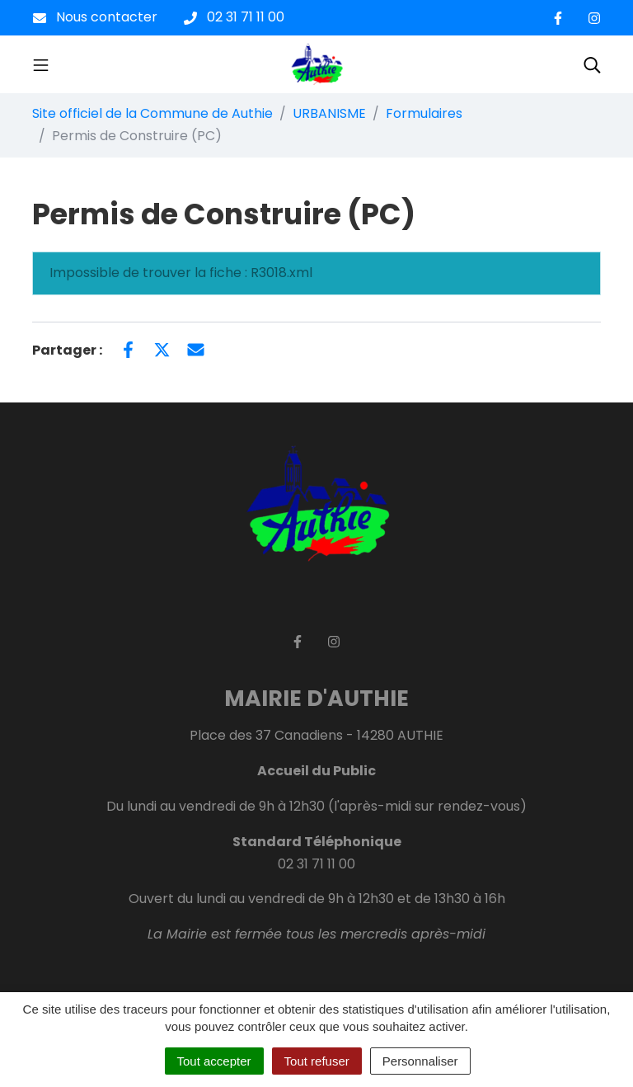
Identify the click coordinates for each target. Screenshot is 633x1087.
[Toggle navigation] (41, 64)
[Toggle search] (592, 64)
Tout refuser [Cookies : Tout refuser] (316, 1061)
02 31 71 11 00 (316, 863)
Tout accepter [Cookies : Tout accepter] (214, 1061)
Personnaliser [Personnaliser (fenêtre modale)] (420, 1061)
